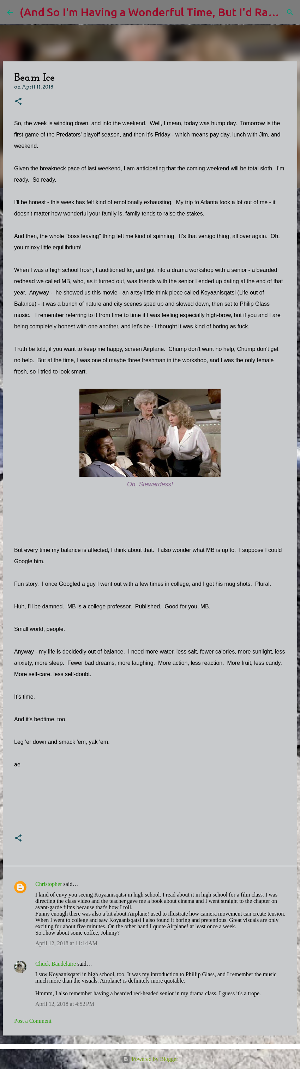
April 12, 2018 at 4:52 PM (64, 1004)
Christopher (48, 884)
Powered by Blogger (150, 1059)
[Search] (290, 12)
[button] (18, 102)
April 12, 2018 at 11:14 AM (66, 943)
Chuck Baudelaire (55, 964)
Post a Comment (33, 1021)
